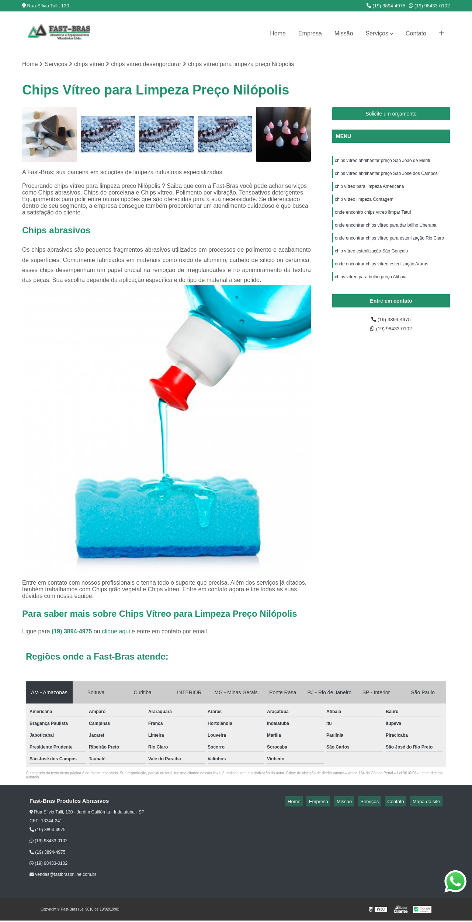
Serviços (377, 33)
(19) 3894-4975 (386, 5)
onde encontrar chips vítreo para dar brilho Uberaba (386, 232)
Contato (416, 33)
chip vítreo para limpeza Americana (369, 190)
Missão (343, 33)
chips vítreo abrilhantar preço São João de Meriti (383, 162)
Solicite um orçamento (391, 115)
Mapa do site (428, 802)
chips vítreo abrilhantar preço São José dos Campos (386, 176)
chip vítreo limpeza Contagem (364, 204)
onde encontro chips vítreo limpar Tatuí (373, 218)
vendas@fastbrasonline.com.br (63, 875)
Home (278, 33)
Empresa (310, 33)
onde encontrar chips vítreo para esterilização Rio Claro (389, 246)
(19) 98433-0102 (429, 5)
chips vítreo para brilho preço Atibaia (370, 288)
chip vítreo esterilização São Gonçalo (371, 260)
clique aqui (116, 633)
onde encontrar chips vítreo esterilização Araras (381, 274)
